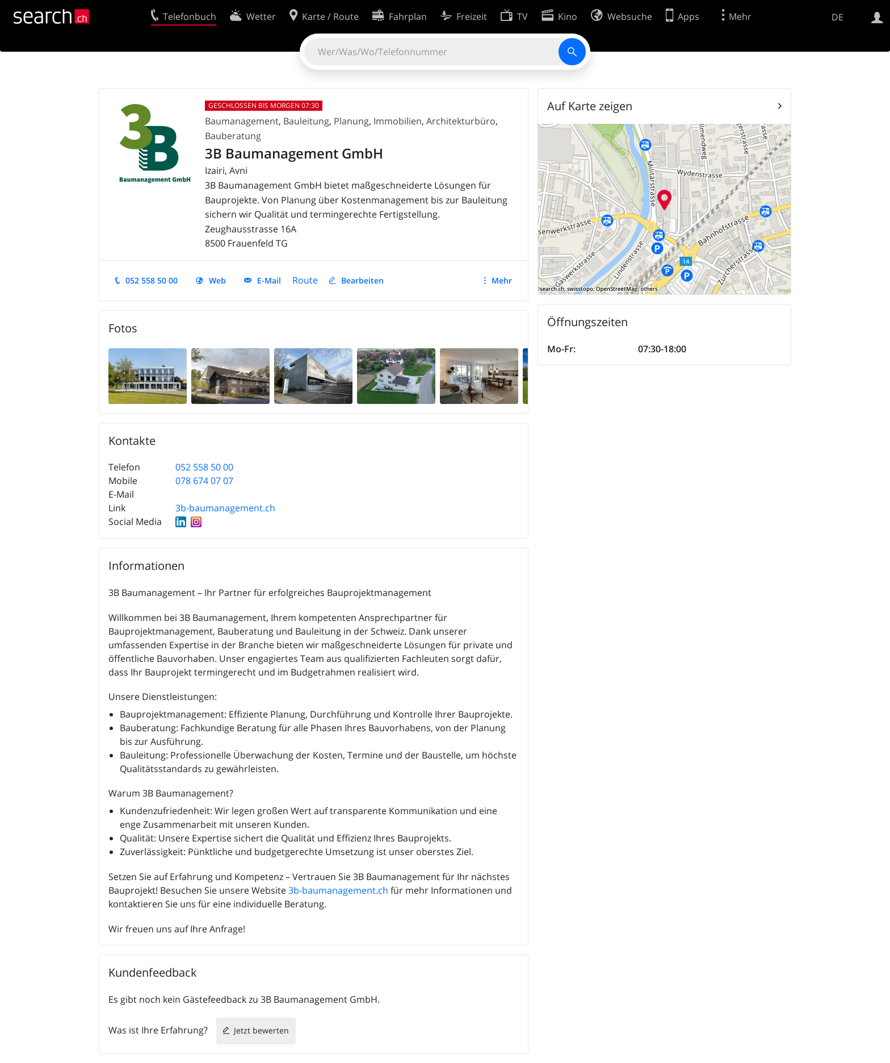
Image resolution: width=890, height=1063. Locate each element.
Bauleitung (306, 121)
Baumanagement (242, 121)
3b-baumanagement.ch (225, 508)
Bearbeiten (362, 280)
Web (217, 280)
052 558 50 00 (151, 280)
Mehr (502, 280)
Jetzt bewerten (261, 1030)
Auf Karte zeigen (589, 106)
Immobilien (397, 121)
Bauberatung (233, 136)
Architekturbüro (461, 121)
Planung (351, 121)
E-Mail (269, 280)
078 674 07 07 (204, 480)
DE (837, 17)
